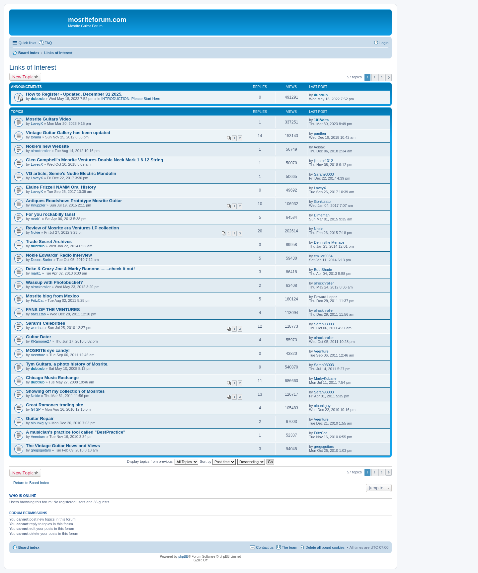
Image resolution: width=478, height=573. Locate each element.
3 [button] (381, 77)
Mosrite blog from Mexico (52, 295)
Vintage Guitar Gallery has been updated (68, 132)
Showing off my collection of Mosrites (65, 391)
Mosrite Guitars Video (48, 119)
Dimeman (322, 215)
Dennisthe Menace (329, 242)
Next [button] (388, 77)
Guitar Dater (38, 336)
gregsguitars (41, 450)
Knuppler (38, 205)
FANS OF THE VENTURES (53, 309)
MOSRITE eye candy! (48, 350)
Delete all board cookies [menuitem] (324, 547)
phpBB (183, 556)
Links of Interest (32, 67)
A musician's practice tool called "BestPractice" (75, 432)
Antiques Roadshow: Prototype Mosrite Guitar (74, 200)
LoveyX (37, 123)
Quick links (27, 43)
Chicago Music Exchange (52, 377)
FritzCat (37, 300)
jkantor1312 (323, 161)
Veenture (38, 355)
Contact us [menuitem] (265, 547)
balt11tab (38, 314)
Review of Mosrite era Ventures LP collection (72, 227)
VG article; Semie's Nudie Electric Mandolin (71, 173)
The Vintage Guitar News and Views (63, 445)
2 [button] (374, 77)
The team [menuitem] (289, 547)
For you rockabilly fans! (50, 214)
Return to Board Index (31, 483)
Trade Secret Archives (49, 241)
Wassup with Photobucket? (54, 282)
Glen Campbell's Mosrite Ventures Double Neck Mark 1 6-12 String (94, 159)
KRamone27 (41, 341)
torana (36, 137)
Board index (29, 547)
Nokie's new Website (47, 146)
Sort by (218, 461)
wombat (37, 328)
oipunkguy (322, 406)
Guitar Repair (40, 418)
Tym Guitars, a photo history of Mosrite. (67, 364)
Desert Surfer (41, 260)
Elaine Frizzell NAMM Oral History (61, 187)
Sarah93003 (324, 174)
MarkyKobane (325, 378)
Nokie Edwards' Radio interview (59, 255)
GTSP (36, 409)
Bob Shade (323, 270)
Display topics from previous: (162, 461)
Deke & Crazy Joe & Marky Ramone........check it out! (80, 268)
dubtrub (38, 99)
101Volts (321, 120)
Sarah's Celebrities (45, 323)
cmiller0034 (323, 256)
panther (320, 133)
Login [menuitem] (383, 43)
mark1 (36, 219)
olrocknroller (41, 151)
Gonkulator (323, 202)
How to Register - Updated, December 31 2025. (74, 94)
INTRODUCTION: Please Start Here (130, 99)
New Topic (23, 77)
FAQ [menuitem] (48, 43)
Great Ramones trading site (54, 404)
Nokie (35, 232)
